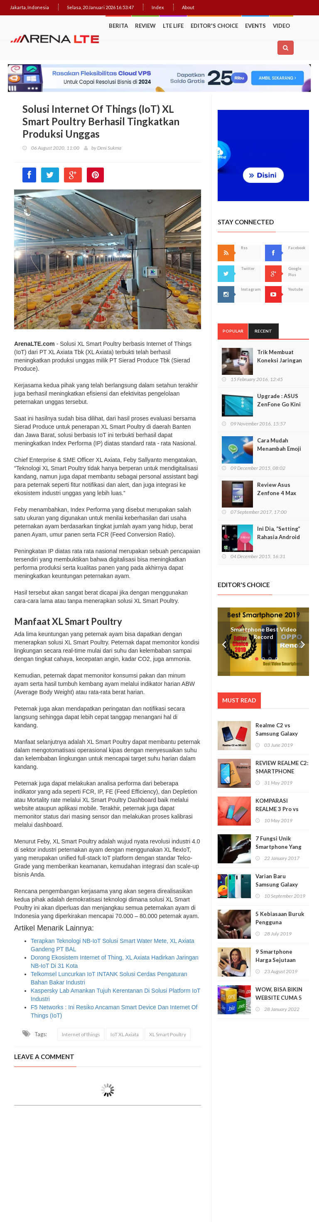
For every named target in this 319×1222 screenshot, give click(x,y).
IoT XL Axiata (124, 1034)
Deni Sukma (109, 148)
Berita (118, 25)
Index (158, 7)
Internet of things (81, 1034)
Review (145, 25)
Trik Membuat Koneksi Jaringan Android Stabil (279, 360)
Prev (224, 641)
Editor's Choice (214, 25)
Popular (233, 330)
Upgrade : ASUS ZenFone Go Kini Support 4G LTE (279, 404)
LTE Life (173, 25)
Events (255, 25)
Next (303, 641)
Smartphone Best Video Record (264, 633)
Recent (263, 330)
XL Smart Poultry (167, 1034)
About (188, 7)
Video (281, 25)
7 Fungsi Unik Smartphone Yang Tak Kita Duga (278, 846)
